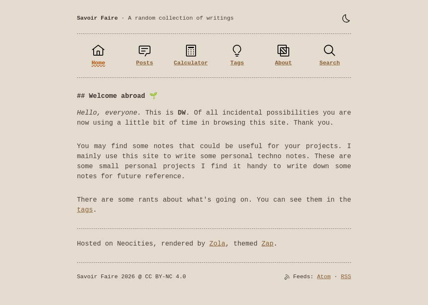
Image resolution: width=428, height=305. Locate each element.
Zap (268, 244)
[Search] (329, 55)
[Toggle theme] (346, 18)
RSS (346, 277)
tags (85, 210)
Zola (217, 244)
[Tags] (237, 55)
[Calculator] (190, 55)
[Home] (98, 55)
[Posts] (144, 55)
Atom (324, 277)
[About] (283, 55)
